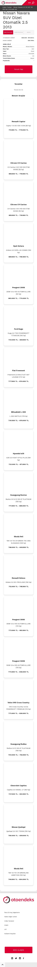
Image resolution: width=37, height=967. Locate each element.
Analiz (6, 925)
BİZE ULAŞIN (18, 950)
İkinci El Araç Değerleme (12, 912)
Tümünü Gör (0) (18, 90)
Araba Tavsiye (7, 7)
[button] (2, 964)
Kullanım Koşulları (10, 933)
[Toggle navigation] (31, 3)
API (5, 929)
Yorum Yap (18, 69)
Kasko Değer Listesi (10, 916)
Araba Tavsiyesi (9, 921)
